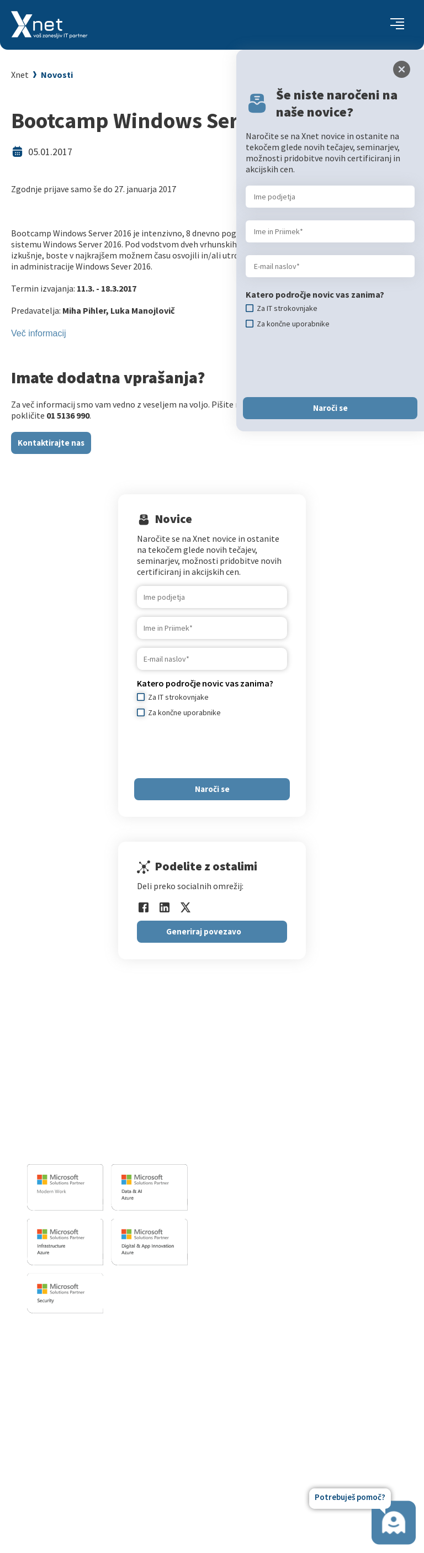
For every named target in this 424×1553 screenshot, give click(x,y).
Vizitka (255, 1349)
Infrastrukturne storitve (282, 1117)
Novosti (57, 74)
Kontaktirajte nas (51, 442)
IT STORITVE (258, 1072)
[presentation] (221, 747)
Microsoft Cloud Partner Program (106, 1432)
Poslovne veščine (76, 1391)
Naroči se (212, 789)
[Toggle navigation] (397, 25)
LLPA (251, 1432)
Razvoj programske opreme (289, 1089)
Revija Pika (262, 1446)
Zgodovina (262, 1460)
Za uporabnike (71, 1349)
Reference (261, 1391)
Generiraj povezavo (203, 931)
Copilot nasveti (73, 1460)
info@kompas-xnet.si (87, 1145)
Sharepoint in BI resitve (281, 1131)
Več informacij (38, 333)
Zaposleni (261, 1377)
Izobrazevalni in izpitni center (294, 1103)
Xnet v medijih (268, 1418)
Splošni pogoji (71, 1418)
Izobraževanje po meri (86, 1377)
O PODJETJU (262, 1332)
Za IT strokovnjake (79, 1363)
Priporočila (65, 1405)
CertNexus (63, 1446)
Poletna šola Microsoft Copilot (102, 1474)
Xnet (20, 74)
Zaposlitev (262, 1363)
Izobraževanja (74, 1332)
